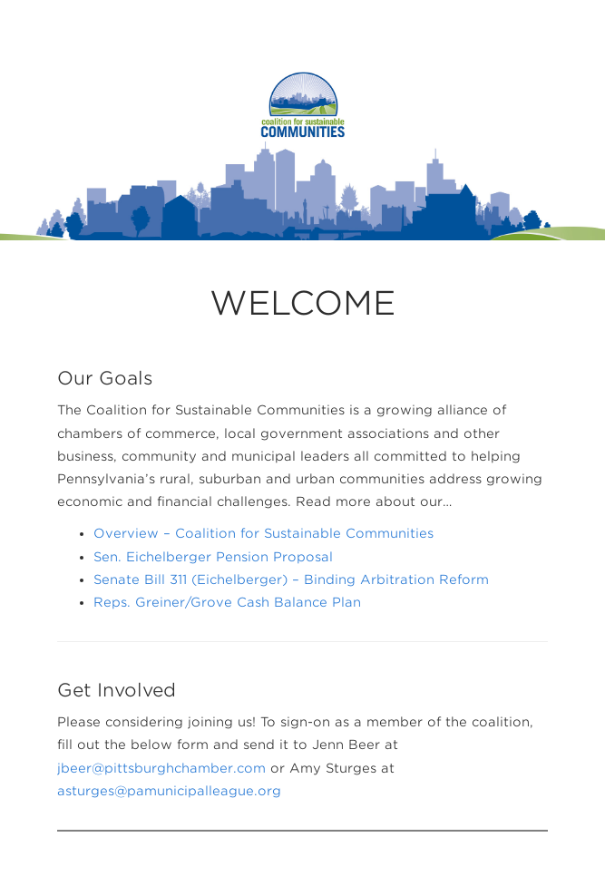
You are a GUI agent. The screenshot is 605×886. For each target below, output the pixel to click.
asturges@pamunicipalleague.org (169, 791)
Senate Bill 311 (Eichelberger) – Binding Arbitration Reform (291, 579)
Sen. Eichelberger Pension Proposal (213, 557)
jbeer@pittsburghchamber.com (161, 768)
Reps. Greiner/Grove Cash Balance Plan (227, 602)
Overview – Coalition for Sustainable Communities (263, 533)
